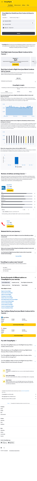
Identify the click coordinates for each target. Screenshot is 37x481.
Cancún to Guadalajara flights (7, 307)
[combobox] (5, 17)
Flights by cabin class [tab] (6, 285)
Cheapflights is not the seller (19, 394)
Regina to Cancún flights (6, 291)
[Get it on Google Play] (4, 442)
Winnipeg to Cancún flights (6, 296)
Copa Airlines (9, 184)
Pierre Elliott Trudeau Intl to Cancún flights (9, 299)
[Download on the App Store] (11, 442)
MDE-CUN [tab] (18, 78)
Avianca (8, 220)
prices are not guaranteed (25, 390)
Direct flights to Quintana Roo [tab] (26, 282)
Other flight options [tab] (16, 285)
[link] (15, 64)
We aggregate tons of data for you (19, 396)
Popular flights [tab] (24, 285)
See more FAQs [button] (18, 256)
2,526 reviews (9, 224)
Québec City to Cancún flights (7, 297)
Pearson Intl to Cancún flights (7, 292)
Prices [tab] (6, 91)
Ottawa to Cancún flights (6, 294)
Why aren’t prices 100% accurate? (19, 398)
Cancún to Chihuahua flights (6, 302)
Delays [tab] (30, 91)
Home (8, 403)
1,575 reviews (9, 188)
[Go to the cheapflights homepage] (8, 1)
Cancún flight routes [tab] (6, 282)
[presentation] (7, 53)
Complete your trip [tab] (15, 282)
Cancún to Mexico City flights (7, 304)
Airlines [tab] (18, 91)
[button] (2, 2)
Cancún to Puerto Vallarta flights (7, 301)
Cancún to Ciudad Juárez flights (7, 306)
